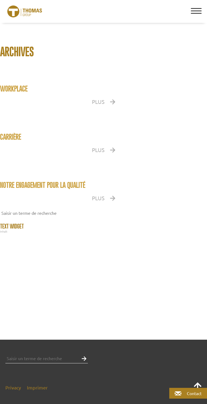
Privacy (13, 387)
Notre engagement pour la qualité (42, 185)
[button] (202, 213)
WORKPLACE (13, 89)
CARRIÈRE (10, 137)
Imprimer (37, 387)
